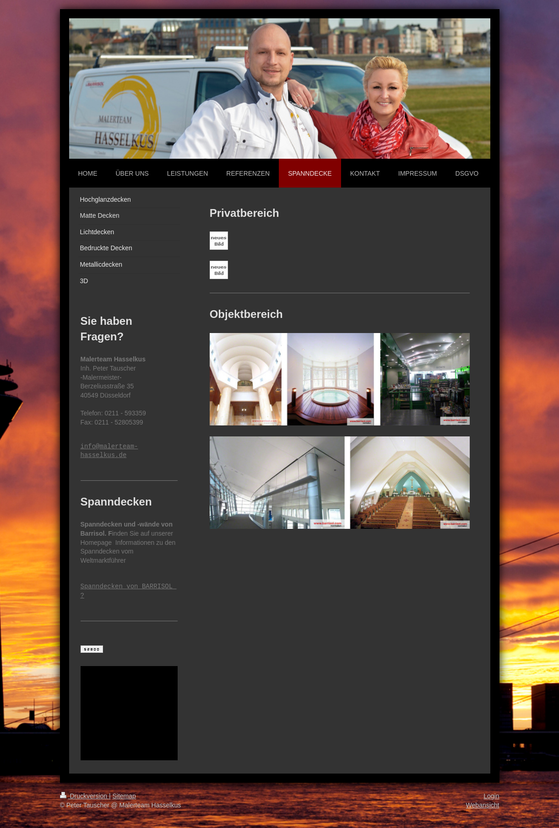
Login (491, 796)
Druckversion (84, 796)
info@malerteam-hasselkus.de (109, 451)
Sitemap (124, 796)
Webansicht (482, 805)
